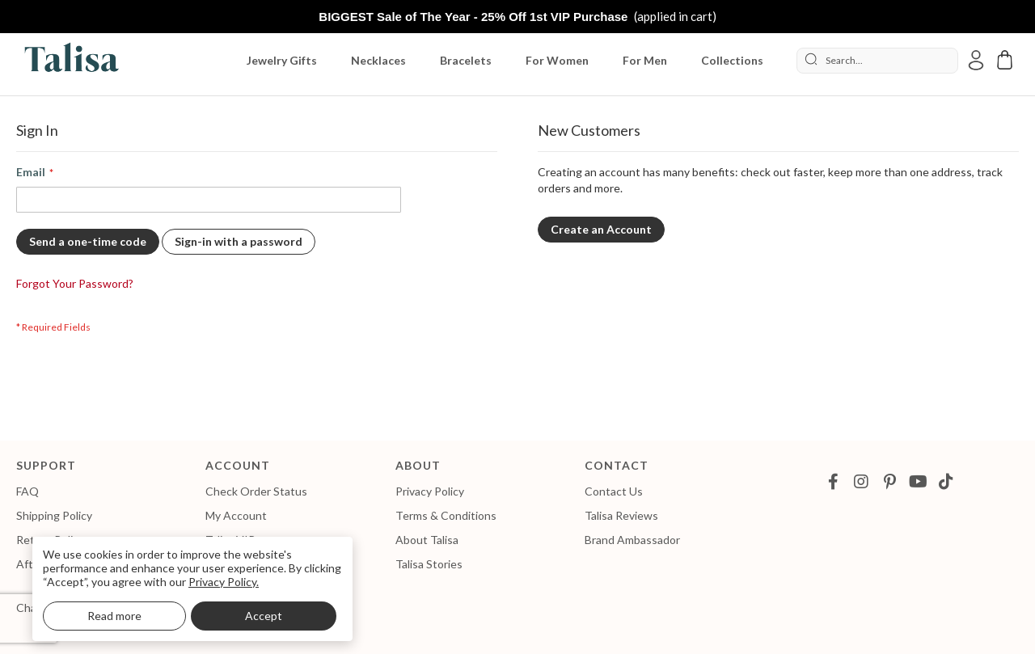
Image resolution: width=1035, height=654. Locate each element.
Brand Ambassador (632, 539)
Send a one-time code (87, 241)
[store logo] (68, 60)
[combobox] (877, 61)
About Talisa (426, 539)
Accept (263, 615)
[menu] (513, 61)
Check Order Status (256, 491)
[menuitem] (285, 60)
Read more (114, 615)
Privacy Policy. (223, 582)
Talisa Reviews (621, 515)
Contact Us (614, 491)
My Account (236, 515)
